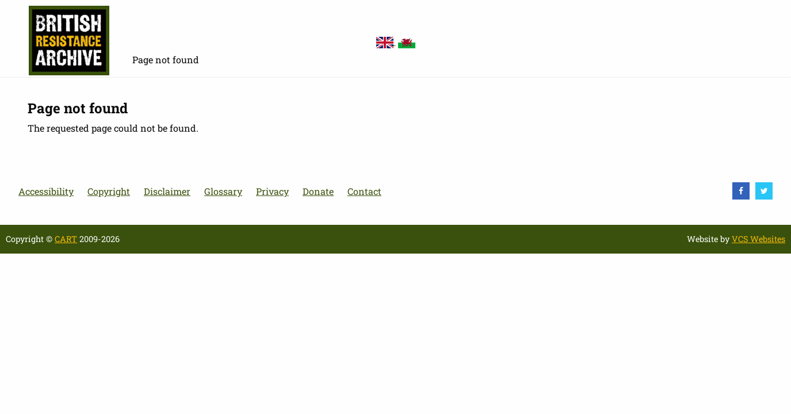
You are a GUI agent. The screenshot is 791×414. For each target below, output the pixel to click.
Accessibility (46, 191)
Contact (364, 191)
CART (66, 238)
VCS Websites (758, 238)
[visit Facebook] (741, 191)
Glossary (223, 191)
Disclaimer (167, 191)
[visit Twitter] (764, 191)
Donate (318, 191)
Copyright (108, 191)
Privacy (272, 191)
